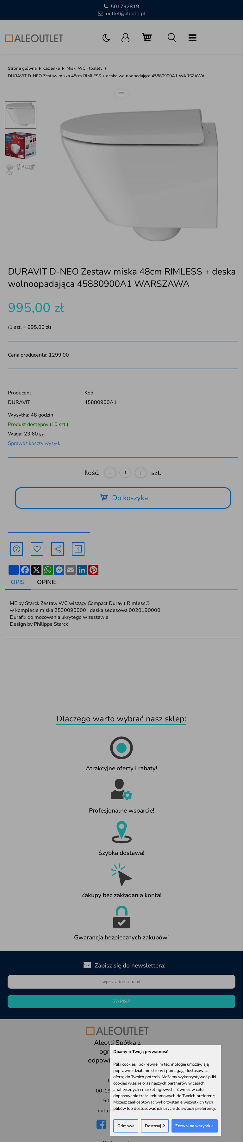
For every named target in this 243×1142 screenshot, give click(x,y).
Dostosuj (153, 1126)
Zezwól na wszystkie (194, 1126)
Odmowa (125, 1126)
